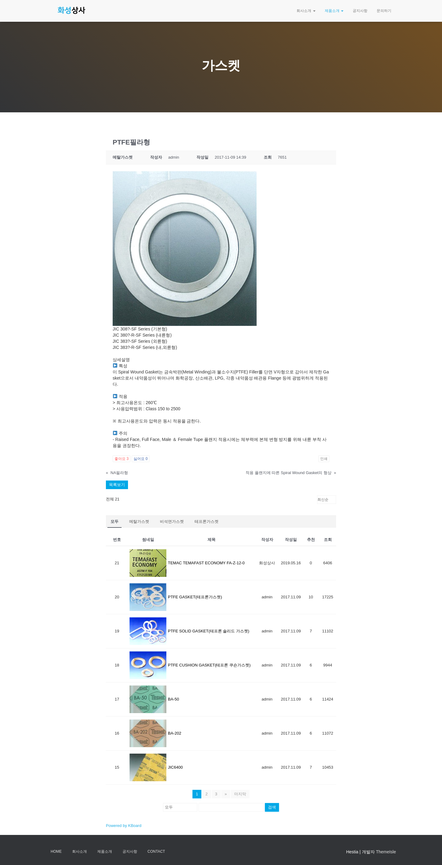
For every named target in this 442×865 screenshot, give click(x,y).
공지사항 (360, 11)
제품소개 (334, 11)
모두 (114, 521)
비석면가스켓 (172, 521)
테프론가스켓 (207, 521)
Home (56, 851)
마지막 (240, 794)
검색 (272, 807)
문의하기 (384, 11)
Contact (156, 851)
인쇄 (324, 459)
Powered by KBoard (124, 825)
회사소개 (306, 11)
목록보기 (117, 484)
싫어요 (141, 459)
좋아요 (121, 459)
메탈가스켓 (139, 521)
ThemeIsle (386, 851)
